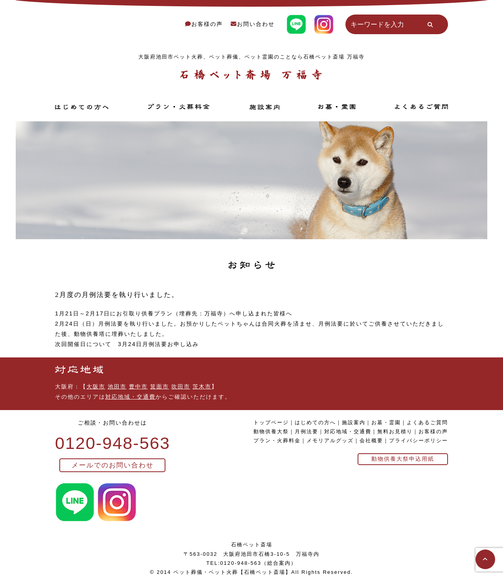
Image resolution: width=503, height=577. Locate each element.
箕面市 (159, 386)
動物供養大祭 (271, 431)
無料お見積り (395, 431)
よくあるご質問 (427, 422)
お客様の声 (204, 24)
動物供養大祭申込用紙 (402, 459)
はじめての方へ (315, 422)
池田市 (117, 386)
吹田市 (180, 386)
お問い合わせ (253, 24)
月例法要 (306, 431)
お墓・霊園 (386, 422)
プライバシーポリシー (418, 440)
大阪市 (95, 386)
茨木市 (202, 386)
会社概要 (371, 440)
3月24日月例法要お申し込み (158, 344)
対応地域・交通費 (130, 397)
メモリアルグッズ (330, 440)
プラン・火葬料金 (277, 440)
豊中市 (138, 386)
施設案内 (353, 422)
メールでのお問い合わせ (113, 465)
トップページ (271, 422)
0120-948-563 (112, 443)
